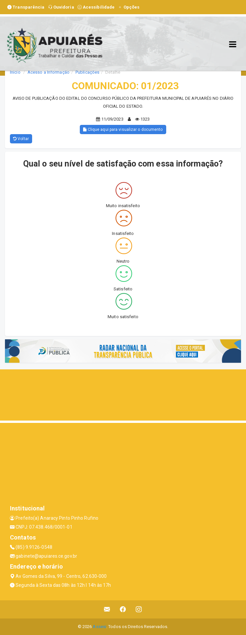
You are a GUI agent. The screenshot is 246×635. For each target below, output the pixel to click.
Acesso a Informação (48, 72)
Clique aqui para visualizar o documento (123, 129)
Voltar (21, 138)
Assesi (99, 626)
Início (15, 72)
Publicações (87, 72)
